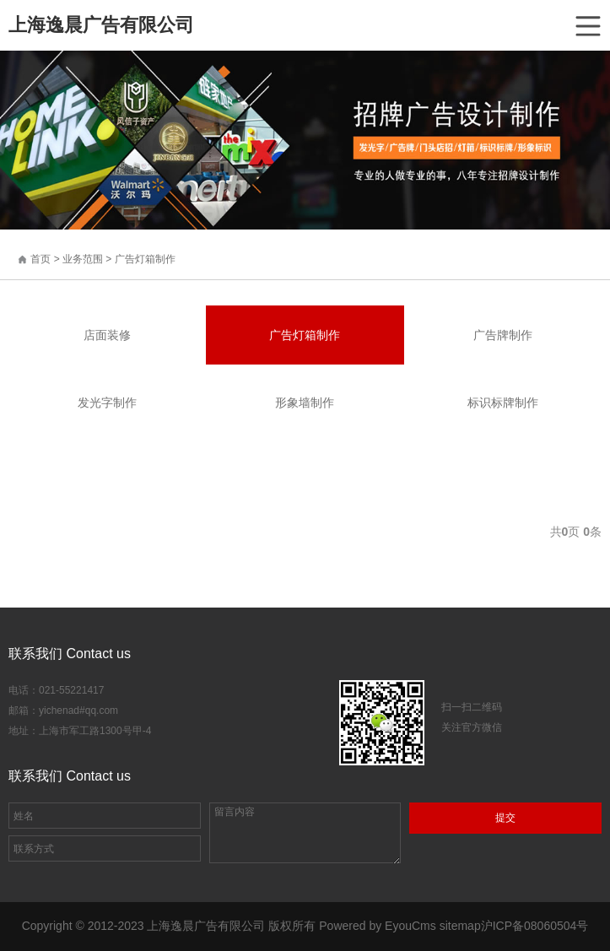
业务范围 (82, 259)
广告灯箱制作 (145, 259)
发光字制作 (107, 402)
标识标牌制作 (502, 402)
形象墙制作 (304, 402)
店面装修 (107, 335)
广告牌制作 (502, 335)
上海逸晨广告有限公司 (101, 24)
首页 (40, 259)
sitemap (460, 925)
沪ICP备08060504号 (535, 925)
